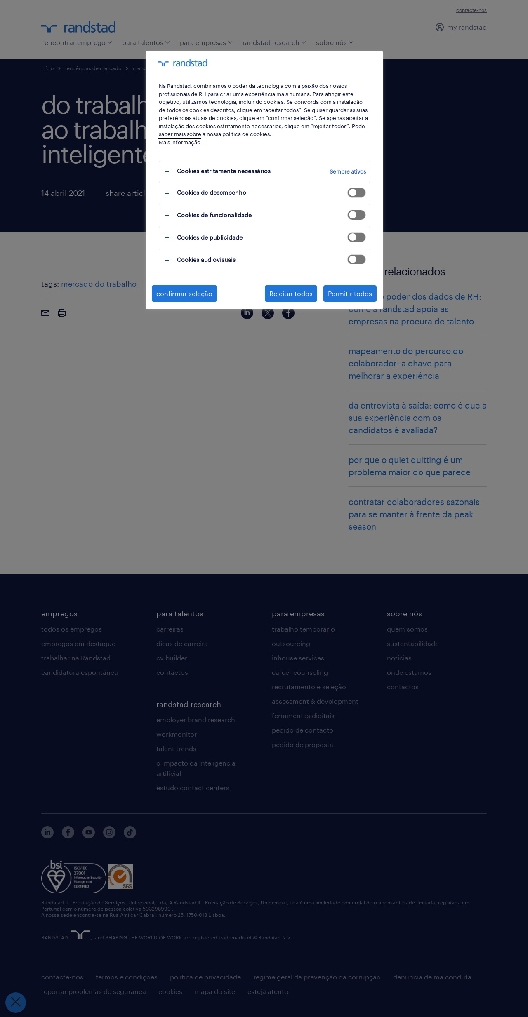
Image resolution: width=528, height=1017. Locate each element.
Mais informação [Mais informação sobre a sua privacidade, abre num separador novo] (179, 142)
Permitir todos (350, 293)
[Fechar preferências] (14, 1002)
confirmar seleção (184, 293)
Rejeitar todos (291, 293)
